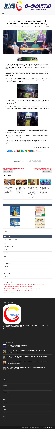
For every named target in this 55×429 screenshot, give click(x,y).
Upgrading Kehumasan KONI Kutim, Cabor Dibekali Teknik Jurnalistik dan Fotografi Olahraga (27, 356)
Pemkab (37, 26)
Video (5, 276)
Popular (7, 282)
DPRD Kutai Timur (8, 246)
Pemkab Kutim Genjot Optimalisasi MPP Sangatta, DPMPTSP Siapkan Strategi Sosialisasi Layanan (27, 351)
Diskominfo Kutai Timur (9, 239)
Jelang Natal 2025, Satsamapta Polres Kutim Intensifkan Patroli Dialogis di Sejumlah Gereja (26, 367)
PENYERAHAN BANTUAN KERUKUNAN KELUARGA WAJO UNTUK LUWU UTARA (24, 284)
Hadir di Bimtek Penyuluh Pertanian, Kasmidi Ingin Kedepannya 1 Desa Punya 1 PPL (21, 190)
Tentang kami (5, 392)
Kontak (4, 382)
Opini (5, 266)
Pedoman (5, 385)
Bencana (7, 263)
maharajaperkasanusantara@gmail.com (14, 326)
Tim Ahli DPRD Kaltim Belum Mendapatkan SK (14, 293)
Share (40, 151)
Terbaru (41, 26)
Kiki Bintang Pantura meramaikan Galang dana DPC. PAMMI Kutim (19, 291)
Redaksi (4, 389)
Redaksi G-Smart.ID (17, 26)
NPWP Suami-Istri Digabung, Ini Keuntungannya (17, 345)
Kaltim (5, 253)
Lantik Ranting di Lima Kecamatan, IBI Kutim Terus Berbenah (18, 286)
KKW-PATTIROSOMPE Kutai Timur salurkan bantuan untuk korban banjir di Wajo (22, 289)
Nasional (6, 260)
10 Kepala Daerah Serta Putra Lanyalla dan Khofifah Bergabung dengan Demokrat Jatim (45, 190)
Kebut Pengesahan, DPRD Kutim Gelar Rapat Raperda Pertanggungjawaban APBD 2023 (9, 190)
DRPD (5, 250)
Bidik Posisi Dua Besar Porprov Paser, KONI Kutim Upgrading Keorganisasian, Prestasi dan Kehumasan (28, 362)
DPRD (30, 26)
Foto (4, 406)
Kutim (34, 26)
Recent (13, 282)
